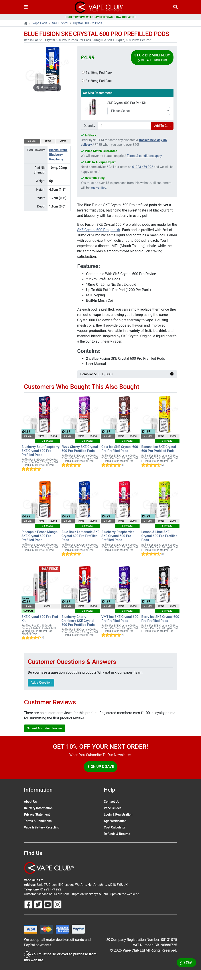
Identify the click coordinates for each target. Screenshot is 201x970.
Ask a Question (41, 682)
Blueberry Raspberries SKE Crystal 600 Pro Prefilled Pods (117, 536)
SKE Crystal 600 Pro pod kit (98, 230)
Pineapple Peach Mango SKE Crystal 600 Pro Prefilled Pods (39, 536)
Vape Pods (39, 23)
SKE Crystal (60, 23)
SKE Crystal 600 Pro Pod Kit (126, 103)
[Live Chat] (186, 962)
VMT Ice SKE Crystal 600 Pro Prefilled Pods (119, 619)
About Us (30, 801)
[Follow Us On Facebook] (29, 904)
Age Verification (115, 821)
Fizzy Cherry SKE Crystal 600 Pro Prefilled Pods (79, 449)
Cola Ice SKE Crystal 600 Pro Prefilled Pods (119, 449)
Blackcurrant (58, 150)
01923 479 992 (142, 167)
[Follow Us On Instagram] (57, 904)
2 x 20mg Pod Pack (97, 81)
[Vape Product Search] (175, 7)
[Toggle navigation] (26, 7)
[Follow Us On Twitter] (38, 904)
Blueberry (56, 154)
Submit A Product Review (44, 728)
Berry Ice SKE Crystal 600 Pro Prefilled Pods (160, 619)
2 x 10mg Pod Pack (97, 72)
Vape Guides (112, 808)
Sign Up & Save (100, 766)
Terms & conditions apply (144, 156)
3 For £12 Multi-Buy (152, 57)
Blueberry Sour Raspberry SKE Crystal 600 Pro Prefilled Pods (40, 451)
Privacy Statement (37, 814)
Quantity (89, 126)
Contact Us (111, 801)
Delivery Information (38, 808)
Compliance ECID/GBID (127, 374)
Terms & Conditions (38, 821)
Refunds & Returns (117, 834)
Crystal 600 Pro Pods (87, 23)
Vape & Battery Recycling (41, 827)
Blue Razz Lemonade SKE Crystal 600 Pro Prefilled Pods (80, 536)
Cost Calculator (114, 827)
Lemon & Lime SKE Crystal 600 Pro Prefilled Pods (159, 536)
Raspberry (56, 159)
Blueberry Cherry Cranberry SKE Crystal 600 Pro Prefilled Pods (78, 621)
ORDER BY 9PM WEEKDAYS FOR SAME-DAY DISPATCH (100, 17)
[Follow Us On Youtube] (48, 904)
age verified (98, 187)
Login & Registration (118, 814)
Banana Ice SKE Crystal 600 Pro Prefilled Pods (158, 449)
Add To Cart (162, 126)
